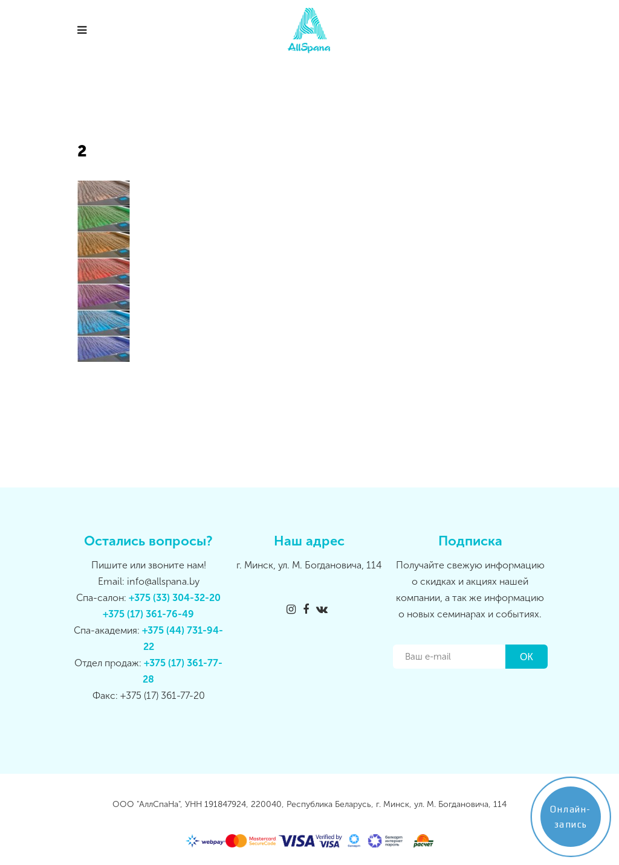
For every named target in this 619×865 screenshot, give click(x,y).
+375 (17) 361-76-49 (148, 614)
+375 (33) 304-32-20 (175, 597)
